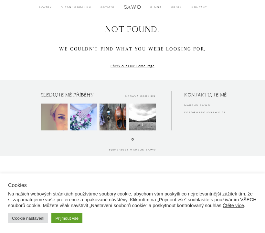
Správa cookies (140, 96)
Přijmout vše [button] (67, 218)
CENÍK (176, 7)
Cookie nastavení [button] (28, 218)
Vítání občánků (76, 7)
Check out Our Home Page (132, 66)
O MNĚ (156, 7)
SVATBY (45, 7)
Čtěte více (233, 205)
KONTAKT (199, 7)
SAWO (132, 7)
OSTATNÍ (108, 7)
